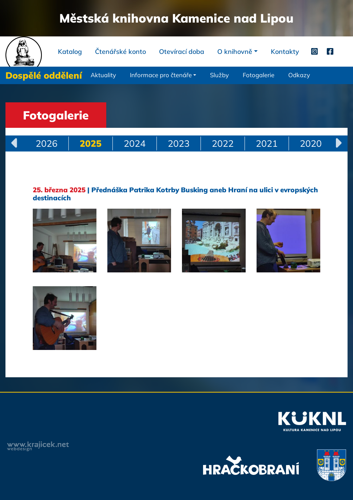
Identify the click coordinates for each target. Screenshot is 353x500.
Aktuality (103, 75)
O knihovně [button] (234, 51)
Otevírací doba (181, 51)
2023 (179, 143)
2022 (223, 143)
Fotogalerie (258, 75)
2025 (91, 143)
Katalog (70, 51)
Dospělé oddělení (43, 75)
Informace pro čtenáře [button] (161, 75)
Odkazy (299, 75)
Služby (219, 75)
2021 (267, 143)
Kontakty (285, 51)
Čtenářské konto (120, 51)
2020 (311, 143)
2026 (46, 143)
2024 (135, 143)
